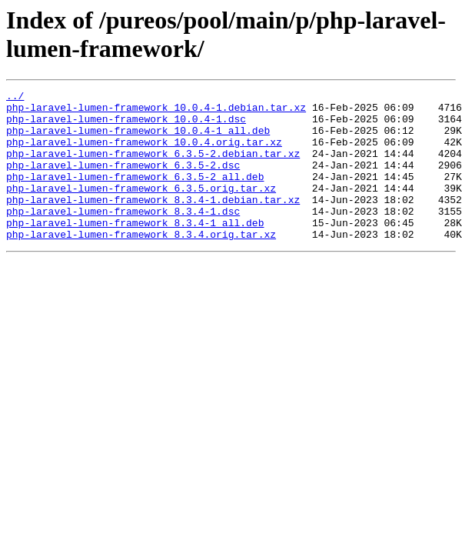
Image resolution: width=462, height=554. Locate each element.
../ (15, 98)
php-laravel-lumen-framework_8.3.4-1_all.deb (135, 250)
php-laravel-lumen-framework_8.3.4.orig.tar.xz (141, 264)
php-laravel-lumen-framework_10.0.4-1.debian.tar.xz (156, 111)
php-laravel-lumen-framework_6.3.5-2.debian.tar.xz (153, 167)
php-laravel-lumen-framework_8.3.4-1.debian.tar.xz (153, 222)
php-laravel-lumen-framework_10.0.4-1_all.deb (138, 139)
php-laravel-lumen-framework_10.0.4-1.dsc (126, 125)
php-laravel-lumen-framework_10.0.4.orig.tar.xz (144, 153)
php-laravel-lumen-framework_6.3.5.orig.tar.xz (141, 208)
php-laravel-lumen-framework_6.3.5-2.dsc (123, 181)
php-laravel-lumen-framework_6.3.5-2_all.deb (135, 195)
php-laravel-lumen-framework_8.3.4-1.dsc (123, 236)
